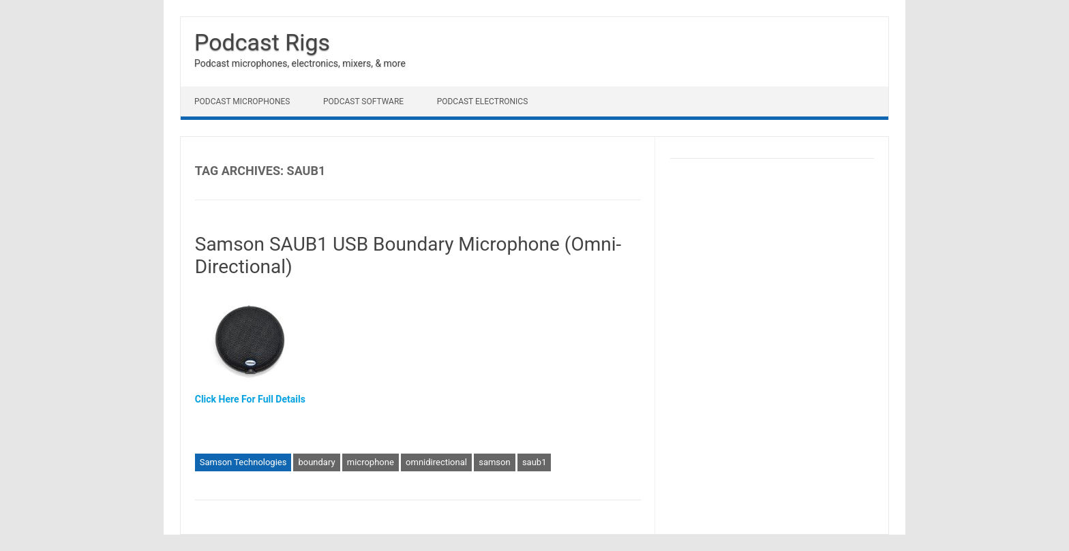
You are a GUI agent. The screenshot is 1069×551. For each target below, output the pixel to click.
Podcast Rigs (262, 42)
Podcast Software (363, 101)
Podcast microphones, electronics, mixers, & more (300, 63)
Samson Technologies (243, 462)
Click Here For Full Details (250, 399)
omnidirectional (436, 462)
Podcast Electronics (482, 101)
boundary (316, 462)
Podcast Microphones (242, 101)
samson (494, 462)
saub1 (534, 462)
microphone (370, 462)
